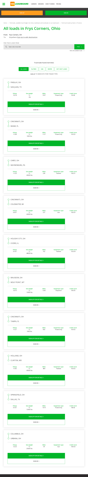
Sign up (32, 74)
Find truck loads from (11, 43)
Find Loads (70, 431)
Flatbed (33, 69)
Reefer (50, 69)
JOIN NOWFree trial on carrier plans (75, 4)
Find (78, 46)
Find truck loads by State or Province (71, 23)
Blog (45, 438)
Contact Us (59, 472)
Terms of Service (13, 472)
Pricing (58, 4)
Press (45, 436)
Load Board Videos (61, 438)
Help (44, 472)
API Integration (36, 472)
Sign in (66, 13)
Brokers (41, 4)
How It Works (50, 4)
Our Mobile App (71, 436)
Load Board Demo (72, 438)
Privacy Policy (25, 472)
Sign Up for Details (26, 104)
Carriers (34, 4)
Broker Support (60, 436)
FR (74, 472)
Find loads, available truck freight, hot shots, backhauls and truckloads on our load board (34, 23)
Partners (46, 433)
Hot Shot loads (61, 69)
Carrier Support (60, 433)
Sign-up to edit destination (27, 37)
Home (5, 23)
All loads (24, 69)
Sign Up (22, 13)
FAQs (57, 431)
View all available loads (76, 50)
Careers (51, 472)
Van (42, 69)
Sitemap (68, 472)
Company (46, 431)
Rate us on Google (15, 473)
